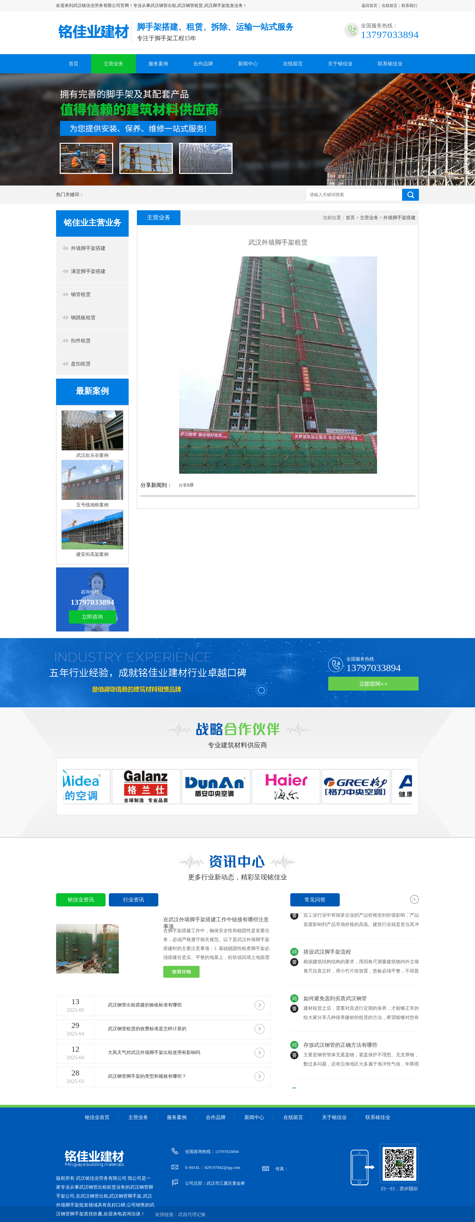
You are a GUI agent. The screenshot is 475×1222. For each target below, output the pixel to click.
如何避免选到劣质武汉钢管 (335, 1002)
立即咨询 (92, 617)
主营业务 (113, 63)
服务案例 (158, 63)
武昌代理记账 (192, 1214)
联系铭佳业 (390, 63)
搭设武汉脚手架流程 (327, 956)
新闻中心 (248, 63)
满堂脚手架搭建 (88, 271)
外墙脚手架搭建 (88, 248)
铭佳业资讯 (81, 899)
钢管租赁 (81, 294)
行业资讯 (133, 899)
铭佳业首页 (97, 1117)
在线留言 (389, 5)
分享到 (185, 485)
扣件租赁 (81, 340)
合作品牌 (203, 63)
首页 (74, 63)
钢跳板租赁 (83, 317)
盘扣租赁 (81, 363)
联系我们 (409, 5)
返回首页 (369, 5)
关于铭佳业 (340, 63)
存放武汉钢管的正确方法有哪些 (340, 1049)
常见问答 (315, 899)
